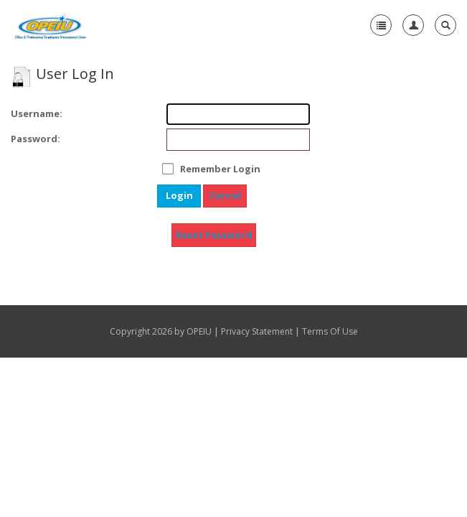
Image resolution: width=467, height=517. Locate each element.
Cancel (225, 195)
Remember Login (220, 168)
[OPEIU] (50, 25)
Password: (31, 138)
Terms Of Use (330, 331)
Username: (31, 113)
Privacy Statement (257, 331)
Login (179, 195)
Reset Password (214, 234)
